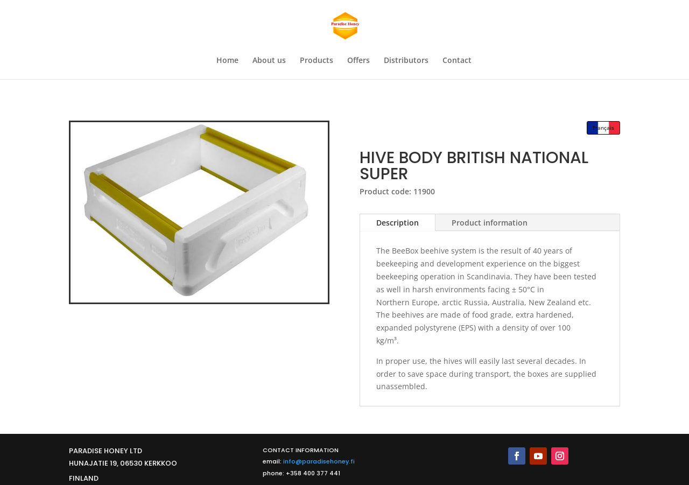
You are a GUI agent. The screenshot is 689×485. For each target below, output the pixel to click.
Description (397, 222)
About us (269, 61)
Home (227, 61)
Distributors (406, 61)
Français (603, 127)
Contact (457, 61)
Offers (358, 61)
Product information (490, 222)
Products (316, 61)
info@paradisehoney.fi (319, 461)
